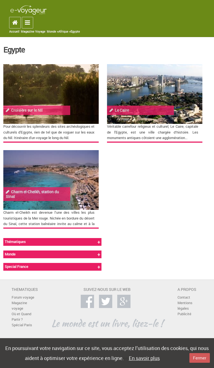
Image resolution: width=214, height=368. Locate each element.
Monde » (52, 31)
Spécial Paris (22, 325)
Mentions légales (185, 306)
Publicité (184, 314)
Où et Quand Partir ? (21, 317)
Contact (184, 297)
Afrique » (64, 31)
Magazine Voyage (33, 31)
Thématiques (15, 241)
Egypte (75, 31)
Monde (10, 254)
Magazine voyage (19, 306)
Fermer (199, 358)
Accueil (14, 31)
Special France (16, 266)
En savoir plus (144, 358)
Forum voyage (23, 297)
